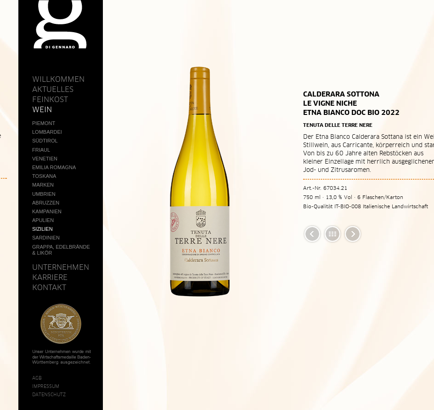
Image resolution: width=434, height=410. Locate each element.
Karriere (50, 277)
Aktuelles (52, 89)
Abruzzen (45, 202)
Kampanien (47, 211)
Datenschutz (49, 394)
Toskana (44, 176)
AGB (37, 378)
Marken (43, 185)
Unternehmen (60, 267)
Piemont (43, 123)
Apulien (43, 220)
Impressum (45, 386)
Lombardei (47, 132)
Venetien (44, 158)
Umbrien (44, 194)
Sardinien (46, 237)
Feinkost (50, 99)
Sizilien (42, 229)
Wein (42, 109)
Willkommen (58, 79)
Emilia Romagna (54, 167)
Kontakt (49, 287)
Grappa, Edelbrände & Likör (61, 250)
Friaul (41, 150)
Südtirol (45, 140)
